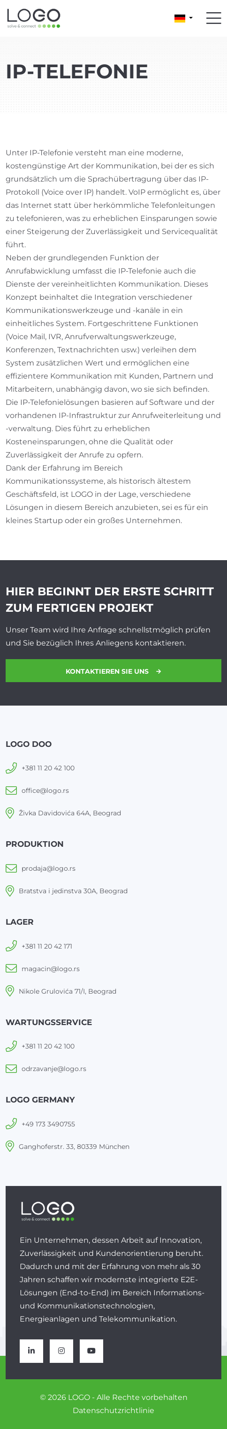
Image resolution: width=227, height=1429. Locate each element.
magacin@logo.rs (51, 969)
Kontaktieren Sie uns (114, 671)
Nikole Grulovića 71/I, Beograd (67, 991)
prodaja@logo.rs (49, 868)
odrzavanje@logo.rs (54, 1068)
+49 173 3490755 (48, 1124)
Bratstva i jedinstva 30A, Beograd (73, 891)
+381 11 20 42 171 (47, 946)
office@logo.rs (45, 790)
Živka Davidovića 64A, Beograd (70, 813)
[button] (183, 18)
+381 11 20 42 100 (48, 768)
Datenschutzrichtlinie (113, 1410)
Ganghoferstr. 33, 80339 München (74, 1146)
